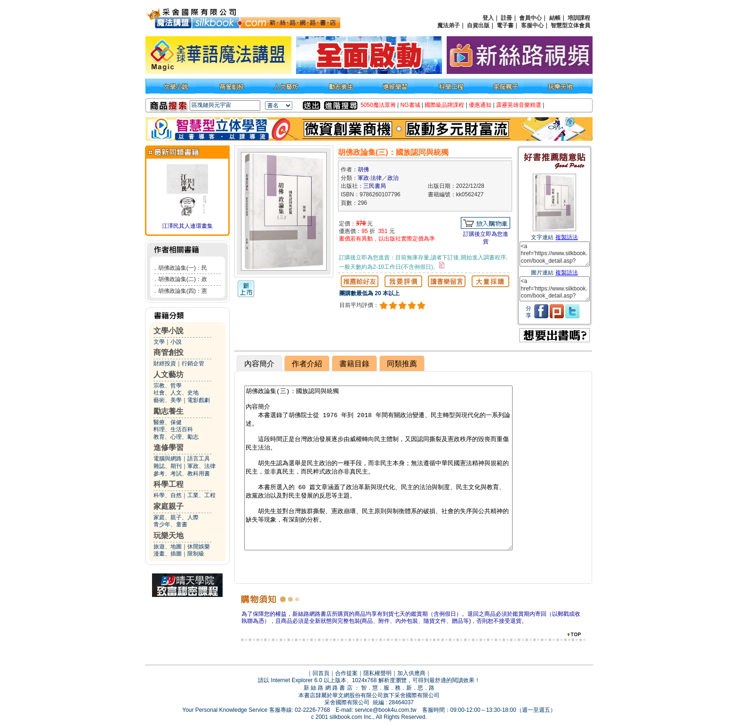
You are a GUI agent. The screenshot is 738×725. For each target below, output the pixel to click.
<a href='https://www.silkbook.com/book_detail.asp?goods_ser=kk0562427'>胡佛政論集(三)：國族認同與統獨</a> (555, 254)
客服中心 (532, 25)
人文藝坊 (168, 375)
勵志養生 (168, 411)
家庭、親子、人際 (176, 517)
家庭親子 (168, 506)
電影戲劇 (198, 400)
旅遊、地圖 (167, 546)
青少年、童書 (170, 524)
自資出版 (478, 25)
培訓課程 (579, 18)
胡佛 (363, 169)
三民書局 (374, 186)
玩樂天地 (168, 536)
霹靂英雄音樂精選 (518, 105)
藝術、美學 (167, 400)
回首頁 (321, 673)
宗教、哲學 (167, 385)
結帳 (555, 18)
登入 (488, 18)
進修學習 (168, 447)
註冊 (506, 18)
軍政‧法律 (370, 178)
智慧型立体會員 (570, 25)
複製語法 (566, 237)
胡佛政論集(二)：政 (182, 279)
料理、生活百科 (173, 429)
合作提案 (346, 673)
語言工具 (198, 458)
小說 (176, 341)
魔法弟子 (448, 25)
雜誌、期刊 (167, 466)
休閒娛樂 (198, 546)
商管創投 (168, 352)
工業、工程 (201, 495)
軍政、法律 (201, 466)
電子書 (505, 25)
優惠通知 (480, 105)
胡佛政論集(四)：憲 (182, 291)
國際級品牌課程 (444, 105)
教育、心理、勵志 (176, 437)
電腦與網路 (167, 458)
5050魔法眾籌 (378, 105)
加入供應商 (411, 673)
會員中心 (530, 18)
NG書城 (410, 105)
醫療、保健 (167, 422)
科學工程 (168, 484)
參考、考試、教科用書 (181, 473)
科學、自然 (167, 495)
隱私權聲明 (377, 673)
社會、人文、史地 (176, 392)
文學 (159, 341)
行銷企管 (193, 363)
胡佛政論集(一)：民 (182, 268)
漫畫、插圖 (167, 553)
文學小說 (168, 331)
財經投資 (164, 363)
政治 (393, 178)
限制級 (195, 553)
